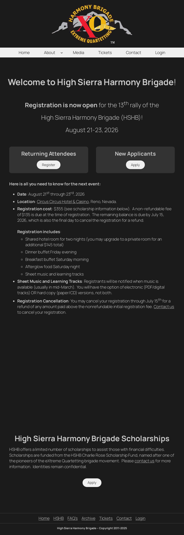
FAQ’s (72, 518)
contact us (144, 461)
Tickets (106, 518)
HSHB (58, 518)
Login (141, 518)
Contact (124, 518)
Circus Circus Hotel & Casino (63, 201)
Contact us (164, 306)
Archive (88, 518)
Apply (135, 164)
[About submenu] (61, 52)
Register (48, 164)
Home (44, 518)
